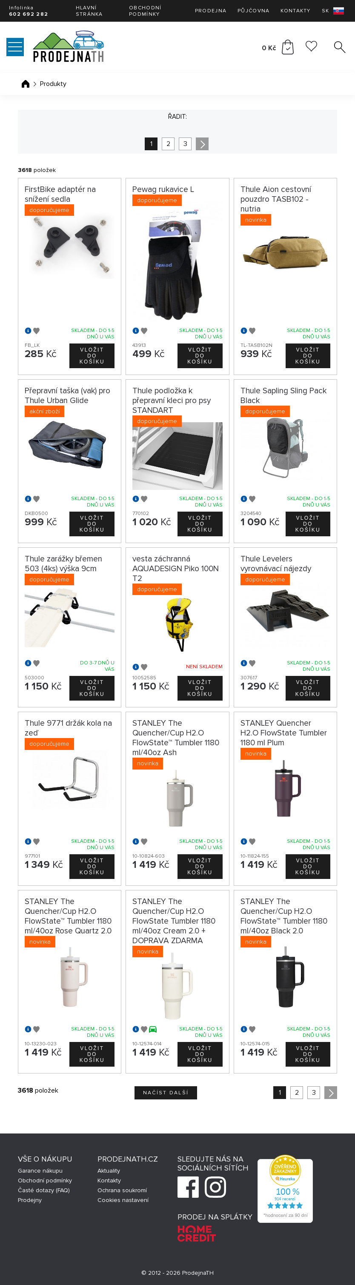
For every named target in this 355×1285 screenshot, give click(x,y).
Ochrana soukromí (122, 1190)
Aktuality (108, 1170)
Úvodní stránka (25, 84)
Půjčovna (253, 11)
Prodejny (30, 1200)
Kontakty (295, 11)
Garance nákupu (40, 1170)
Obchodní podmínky (145, 11)
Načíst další (166, 1093)
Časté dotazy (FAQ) (44, 1190)
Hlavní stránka (89, 11)
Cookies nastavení (123, 1200)
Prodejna (210, 11)
